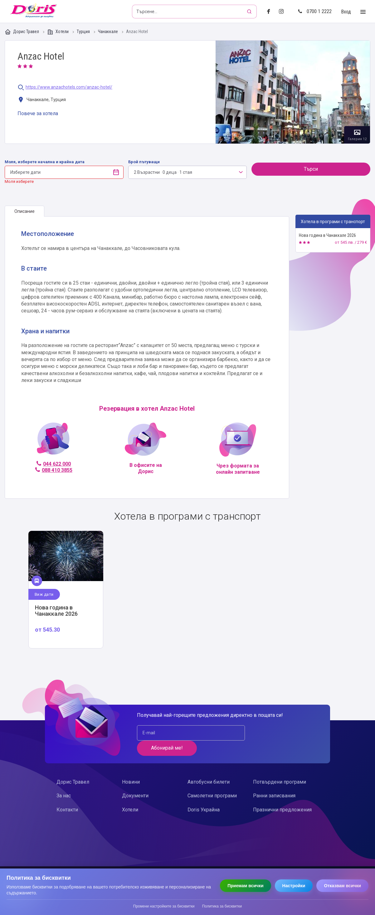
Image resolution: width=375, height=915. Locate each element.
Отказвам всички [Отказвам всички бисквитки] (342, 885)
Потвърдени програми (279, 767)
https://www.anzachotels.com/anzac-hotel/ (69, 87)
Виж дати (44, 594)
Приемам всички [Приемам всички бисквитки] (245, 885)
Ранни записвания (274, 781)
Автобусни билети (209, 767)
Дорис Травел (22, 32)
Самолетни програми (212, 781)
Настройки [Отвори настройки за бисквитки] (293, 885)
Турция (84, 31)
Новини (131, 767)
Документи (135, 781)
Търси (311, 169)
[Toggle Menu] (363, 12)
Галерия (293, 92)
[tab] (24, 211)
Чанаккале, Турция (41, 100)
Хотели (58, 32)
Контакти (67, 794)
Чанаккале (108, 31)
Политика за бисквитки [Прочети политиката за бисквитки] (222, 906)
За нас (63, 781)
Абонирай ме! (278, 733)
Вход (346, 12)
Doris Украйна (204, 794)
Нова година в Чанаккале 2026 (327, 235)
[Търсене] (250, 11)
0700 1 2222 (315, 11)
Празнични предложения (282, 794)
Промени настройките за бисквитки (164, 906)
